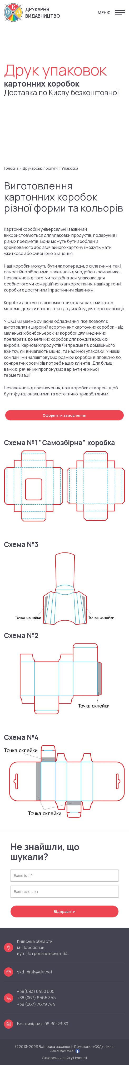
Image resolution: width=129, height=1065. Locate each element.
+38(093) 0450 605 (35, 991)
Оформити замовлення (64, 415)
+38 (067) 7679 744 (36, 1004)
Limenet (80, 1057)
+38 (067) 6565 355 (36, 998)
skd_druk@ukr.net (34, 972)
